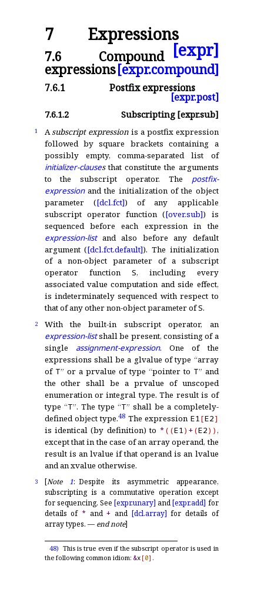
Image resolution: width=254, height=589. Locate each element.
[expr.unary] (135, 503)
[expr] (195, 50)
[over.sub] (184, 214)
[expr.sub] (198, 114)
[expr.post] (195, 97)
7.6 (53, 56)
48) (54, 548)
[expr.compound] (168, 69)
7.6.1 (55, 87)
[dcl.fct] (110, 202)
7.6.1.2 (57, 114)
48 (121, 415)
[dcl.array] (149, 513)
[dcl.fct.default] (115, 249)
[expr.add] (189, 503)
